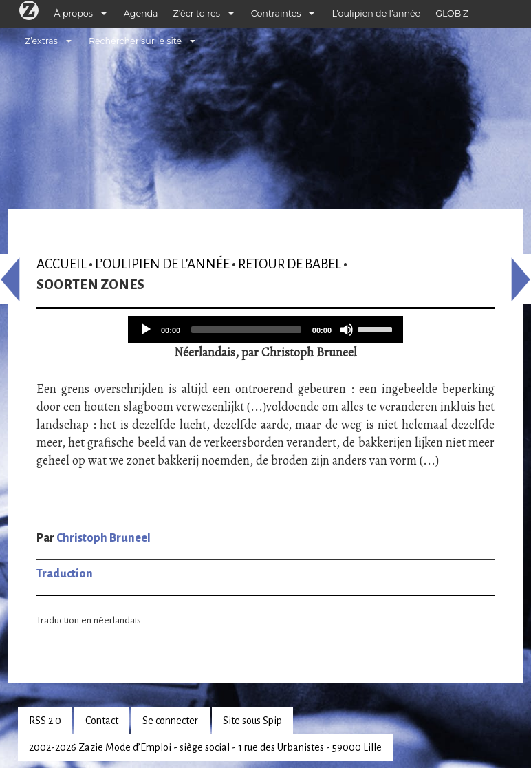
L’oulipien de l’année (376, 13)
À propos (73, 13)
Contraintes (276, 13)
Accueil (61, 264)
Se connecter (170, 720)
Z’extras (41, 41)
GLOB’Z (451, 13)
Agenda (141, 13)
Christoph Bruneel (103, 538)
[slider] (246, 329)
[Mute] (347, 330)
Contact (101, 720)
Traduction (64, 574)
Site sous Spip (252, 720)
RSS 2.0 (45, 720)
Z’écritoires (196, 13)
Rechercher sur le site (135, 41)
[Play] (146, 330)
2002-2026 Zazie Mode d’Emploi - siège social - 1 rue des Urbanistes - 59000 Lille (205, 747)
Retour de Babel (289, 264)
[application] (265, 329)
